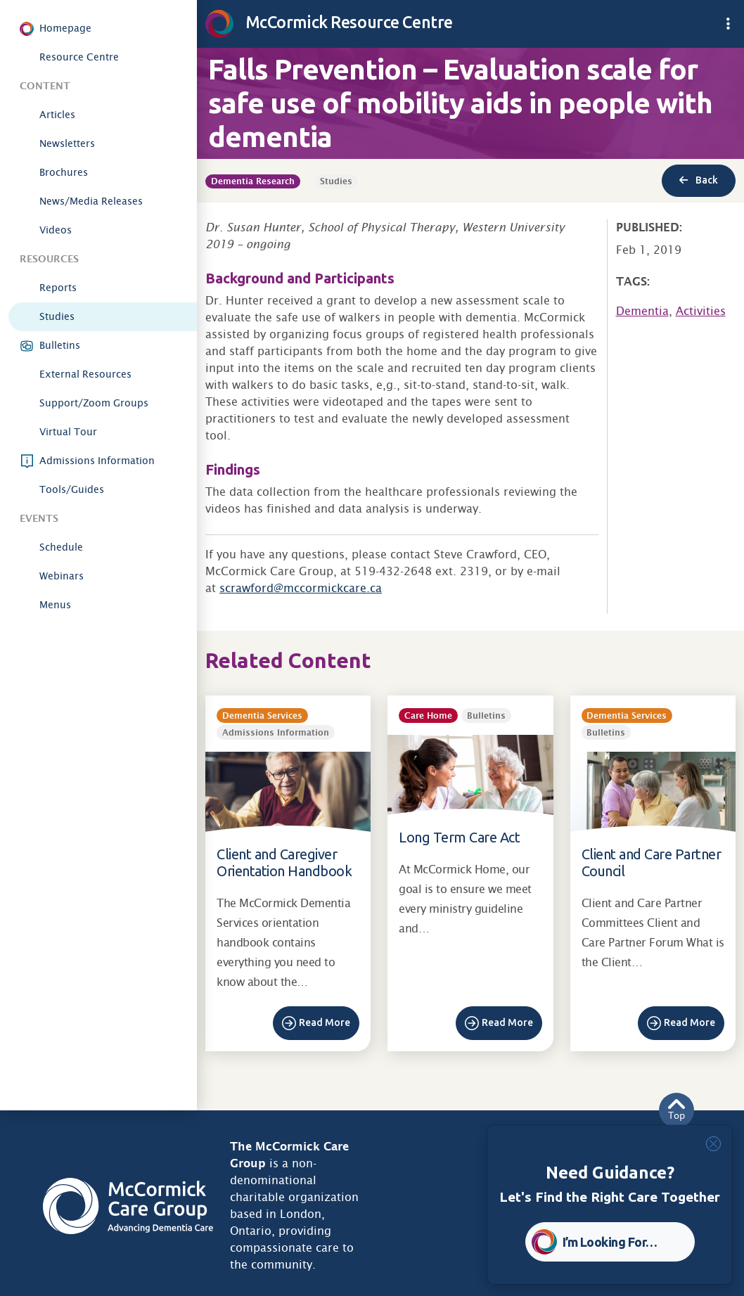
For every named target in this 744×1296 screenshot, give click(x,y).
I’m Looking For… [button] (610, 1242)
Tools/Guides (71, 489)
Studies (57, 316)
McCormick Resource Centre (329, 22)
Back (698, 180)
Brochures (63, 172)
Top (676, 1110)
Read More (324, 1022)
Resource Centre (79, 57)
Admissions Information (97, 460)
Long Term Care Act (459, 837)
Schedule (61, 547)
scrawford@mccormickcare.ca (300, 588)
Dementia (642, 311)
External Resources (85, 374)
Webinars (61, 576)
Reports (58, 287)
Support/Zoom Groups (93, 403)
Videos (55, 230)
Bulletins (59, 345)
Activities (701, 311)
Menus (55, 604)
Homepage (65, 28)
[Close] (713, 1143)
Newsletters (67, 143)
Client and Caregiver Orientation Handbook (284, 862)
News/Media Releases (91, 201)
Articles (57, 114)
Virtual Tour (68, 431)
